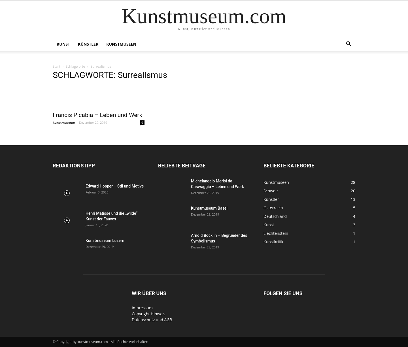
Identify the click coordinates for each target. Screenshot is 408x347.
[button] (348, 44)
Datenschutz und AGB (152, 319)
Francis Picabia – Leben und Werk (97, 115)
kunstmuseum (64, 122)
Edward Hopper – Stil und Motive (115, 186)
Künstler (88, 44)
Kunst (63, 44)
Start (56, 66)
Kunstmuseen (121, 44)
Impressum (142, 307)
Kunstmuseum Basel (209, 208)
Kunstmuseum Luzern (105, 240)
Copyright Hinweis (148, 313)
